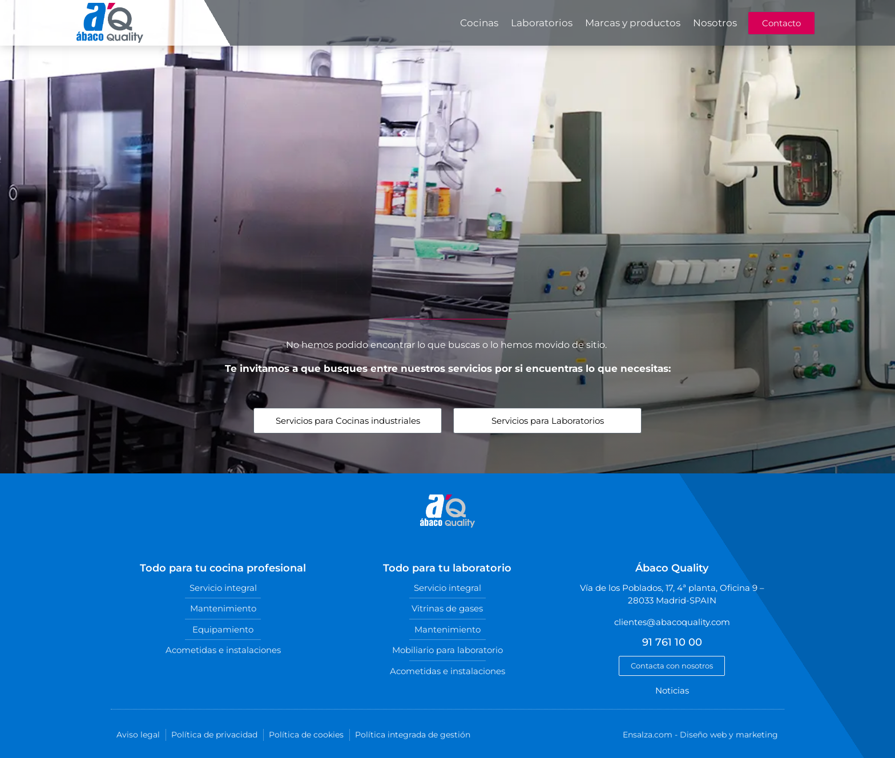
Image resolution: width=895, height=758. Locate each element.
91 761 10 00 (672, 642)
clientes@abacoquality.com (672, 622)
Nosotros (715, 23)
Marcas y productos (632, 23)
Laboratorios (542, 23)
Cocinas (479, 23)
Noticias (672, 690)
